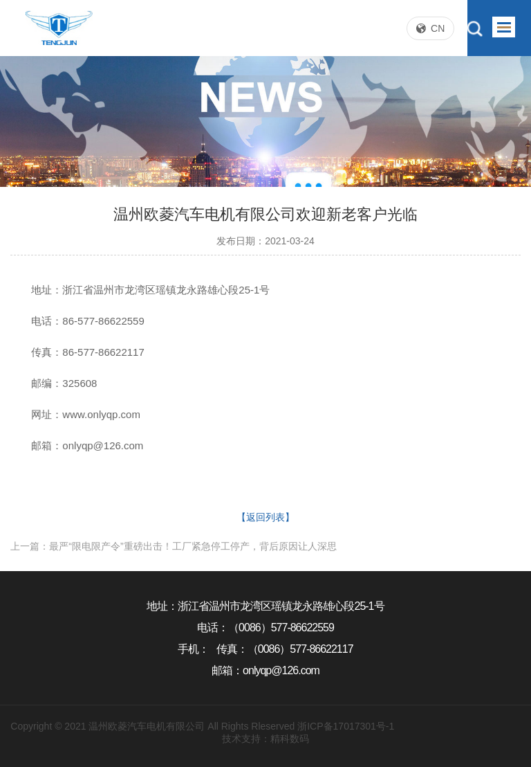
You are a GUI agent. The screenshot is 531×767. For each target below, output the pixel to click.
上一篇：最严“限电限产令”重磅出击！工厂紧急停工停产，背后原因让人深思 (173, 546)
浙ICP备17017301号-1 (345, 726)
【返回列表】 (265, 517)
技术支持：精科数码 (265, 738)
